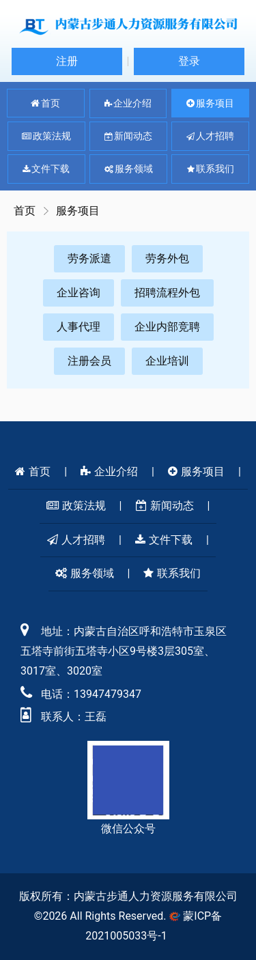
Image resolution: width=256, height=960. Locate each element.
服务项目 (210, 103)
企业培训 (167, 360)
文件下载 (46, 169)
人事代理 (78, 326)
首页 (45, 103)
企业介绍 (128, 103)
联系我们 (210, 169)
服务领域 (128, 169)
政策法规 (46, 136)
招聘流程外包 (167, 292)
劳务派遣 (89, 258)
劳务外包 (167, 258)
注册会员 (89, 360)
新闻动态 (128, 136)
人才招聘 (210, 136)
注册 (67, 61)
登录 (189, 61)
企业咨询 (78, 292)
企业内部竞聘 (167, 326)
